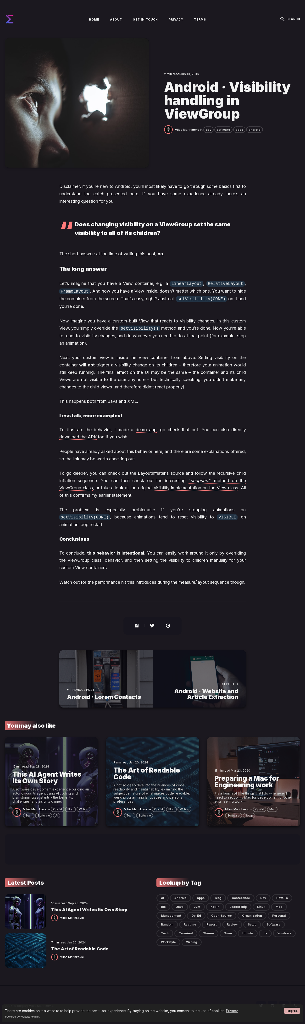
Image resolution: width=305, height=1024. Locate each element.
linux (261, 905)
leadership (238, 905)
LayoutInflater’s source (161, 471)
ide (163, 905)
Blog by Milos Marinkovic (35, 1004)
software (223, 129)
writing (83, 807)
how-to (282, 896)
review (232, 923)
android (255, 129)
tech (28, 814)
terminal (186, 931)
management (171, 914)
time (228, 931)
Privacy (232, 1011)
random (167, 923)
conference (241, 896)
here (158, 450)
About (116, 19)
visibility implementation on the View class (196, 486)
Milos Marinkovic (187, 129)
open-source (221, 914)
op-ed (57, 807)
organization (252, 914)
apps (239, 129)
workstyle (168, 940)
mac (272, 807)
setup (249, 814)
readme (190, 923)
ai (56, 814)
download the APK (78, 435)
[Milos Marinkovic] (169, 129)
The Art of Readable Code (79, 947)
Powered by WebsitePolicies (22, 1016)
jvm (197, 905)
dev (208, 129)
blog (70, 807)
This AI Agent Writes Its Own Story (89, 908)
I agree (292, 1011)
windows (284, 931)
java (179, 905)
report (211, 923)
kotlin (215, 905)
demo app (146, 428)
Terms (200, 19)
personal (279, 914)
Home (94, 19)
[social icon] (261, 1004)
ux (265, 931)
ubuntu (247, 931)
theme (208, 931)
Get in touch (145, 19)
